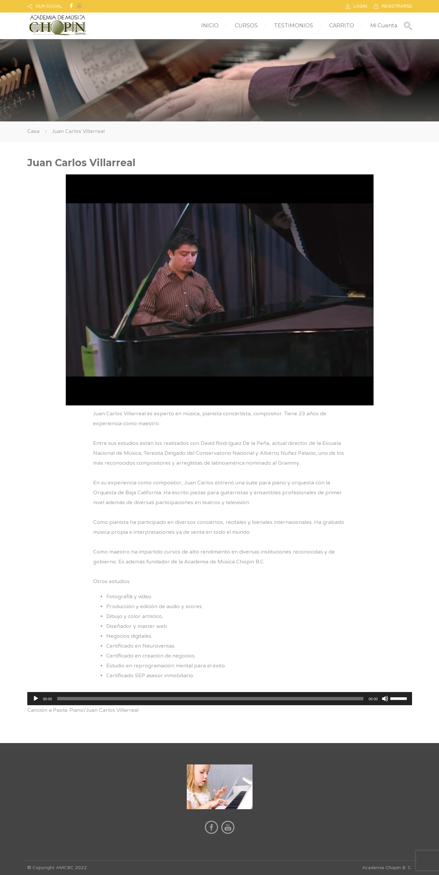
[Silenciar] (385, 698)
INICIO (210, 25)
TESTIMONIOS (293, 25)
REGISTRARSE (397, 6)
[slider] (210, 698)
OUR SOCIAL (49, 6)
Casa (33, 131)
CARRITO (341, 25)
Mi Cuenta (383, 25)
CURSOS (246, 25)
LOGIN (360, 6)
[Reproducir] (36, 698)
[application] (219, 698)
